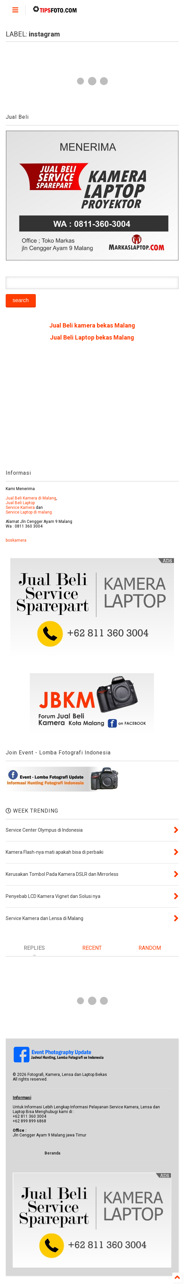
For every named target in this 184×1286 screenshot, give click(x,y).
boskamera (16, 540)
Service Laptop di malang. (29, 512)
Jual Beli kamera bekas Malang (92, 325)
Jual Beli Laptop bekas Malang (92, 337)
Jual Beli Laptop (20, 502)
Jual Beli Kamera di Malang (31, 498)
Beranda (52, 1153)
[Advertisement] (92, 408)
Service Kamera (20, 507)
